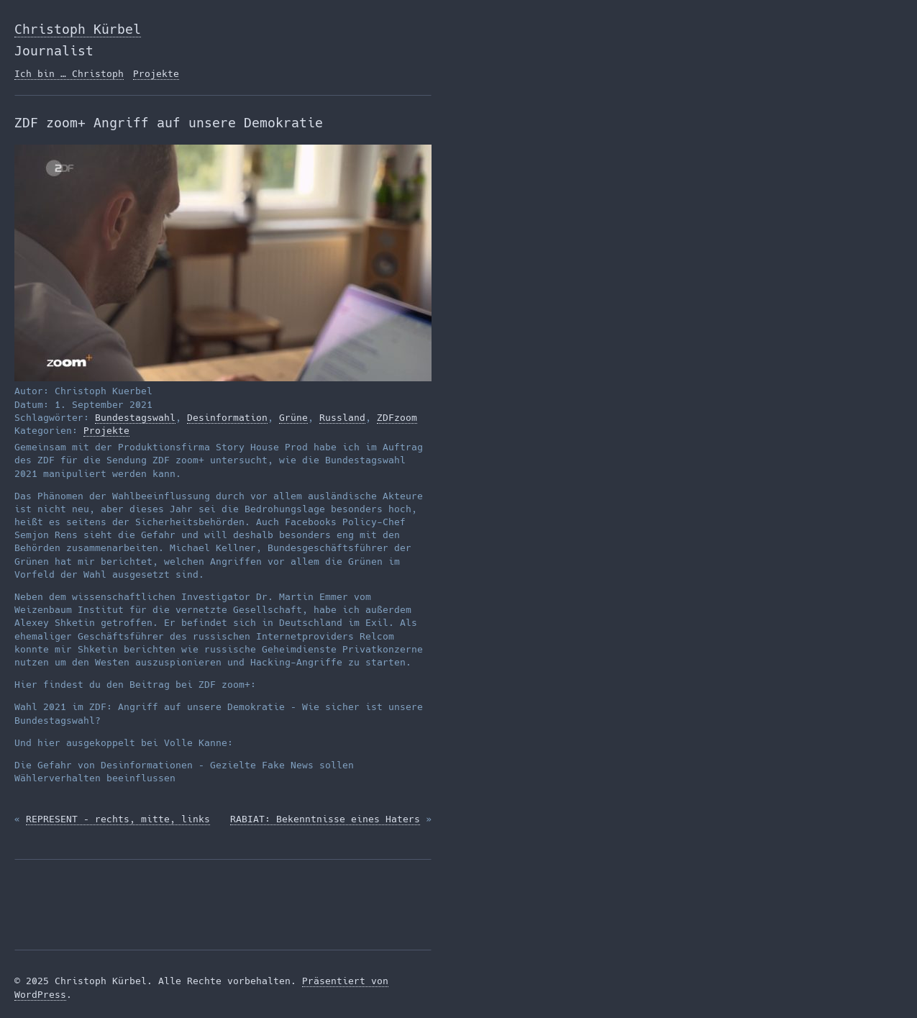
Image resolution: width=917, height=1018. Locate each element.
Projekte (156, 73)
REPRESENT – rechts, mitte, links (118, 819)
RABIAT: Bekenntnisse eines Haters (325, 819)
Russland (342, 417)
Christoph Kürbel (77, 29)
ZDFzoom (397, 417)
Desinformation (227, 417)
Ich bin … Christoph (69, 73)
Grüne (293, 417)
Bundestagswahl (135, 417)
